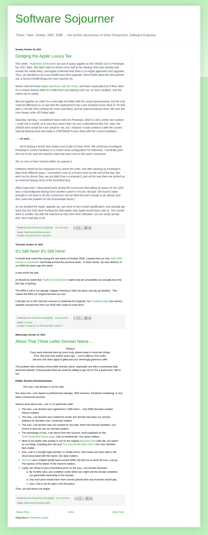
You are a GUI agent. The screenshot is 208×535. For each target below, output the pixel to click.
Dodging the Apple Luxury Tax (43, 56)
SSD (106, 63)
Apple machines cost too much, (60, 86)
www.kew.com (88, 440)
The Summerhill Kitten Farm (78, 444)
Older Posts (118, 512)
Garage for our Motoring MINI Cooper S (44, 326)
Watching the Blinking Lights (37, 232)
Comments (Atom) (38, 517)
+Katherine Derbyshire (42, 63)
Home (71, 512)
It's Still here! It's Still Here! (40, 251)
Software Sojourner (64, 18)
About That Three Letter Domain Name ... (54, 341)
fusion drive (105, 105)
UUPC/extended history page (38, 436)
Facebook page (99, 301)
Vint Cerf (27, 460)
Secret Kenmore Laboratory (39, 235)
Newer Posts (22, 512)
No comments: (62, 227)
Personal (28, 322)
